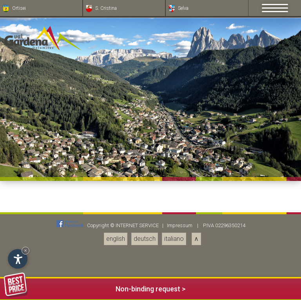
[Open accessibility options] (17, 259)
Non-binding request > (94, 287)
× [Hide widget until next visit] (25, 250)
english (115, 238)
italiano (174, 238)
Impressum (179, 225)
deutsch (145, 238)
